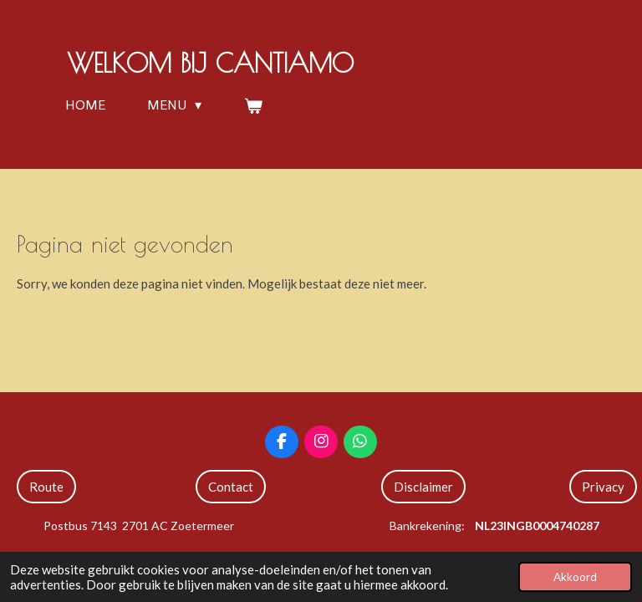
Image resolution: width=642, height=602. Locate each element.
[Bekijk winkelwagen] (252, 106)
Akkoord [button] (575, 577)
